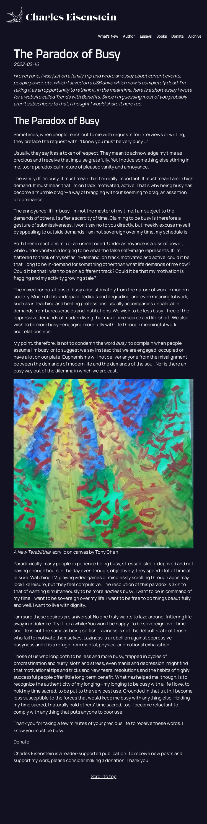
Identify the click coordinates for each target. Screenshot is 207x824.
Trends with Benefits (78, 97)
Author (129, 36)
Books (161, 36)
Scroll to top (104, 776)
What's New (108, 36)
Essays (146, 36)
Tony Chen (106, 552)
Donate (177, 36)
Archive (194, 36)
